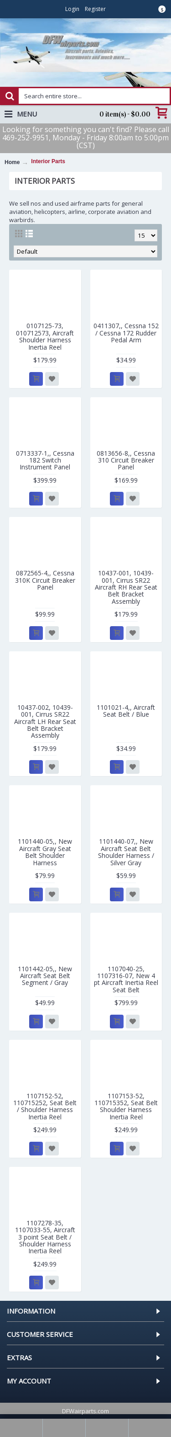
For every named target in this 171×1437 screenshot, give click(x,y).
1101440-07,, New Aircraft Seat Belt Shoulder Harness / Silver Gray (126, 852)
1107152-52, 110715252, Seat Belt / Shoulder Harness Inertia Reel (45, 1106)
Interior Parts (48, 161)
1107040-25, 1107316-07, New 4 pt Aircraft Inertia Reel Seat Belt (126, 979)
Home (12, 162)
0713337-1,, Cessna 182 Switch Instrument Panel (45, 460)
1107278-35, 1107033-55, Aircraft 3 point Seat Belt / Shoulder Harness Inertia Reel (45, 1237)
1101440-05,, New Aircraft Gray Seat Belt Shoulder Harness (45, 852)
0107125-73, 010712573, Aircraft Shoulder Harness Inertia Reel (45, 336)
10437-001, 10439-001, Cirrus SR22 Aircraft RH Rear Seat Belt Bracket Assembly (126, 587)
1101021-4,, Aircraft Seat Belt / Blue (126, 710)
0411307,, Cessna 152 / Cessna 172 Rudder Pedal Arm (126, 332)
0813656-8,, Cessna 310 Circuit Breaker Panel (126, 460)
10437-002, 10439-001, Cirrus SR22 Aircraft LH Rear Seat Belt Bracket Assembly (45, 721)
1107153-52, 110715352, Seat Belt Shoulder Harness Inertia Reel (126, 1106)
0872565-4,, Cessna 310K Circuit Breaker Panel (45, 580)
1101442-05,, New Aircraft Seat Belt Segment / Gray (45, 975)
